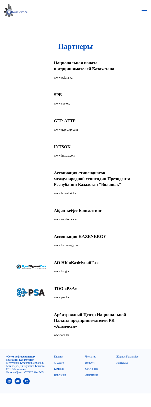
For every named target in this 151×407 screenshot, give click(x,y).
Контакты (122, 362)
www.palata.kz (63, 77)
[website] (9, 383)
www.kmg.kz (62, 271)
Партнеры (60, 374)
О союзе (59, 362)
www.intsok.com (64, 155)
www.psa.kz (61, 297)
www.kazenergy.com (67, 245)
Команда (59, 368)
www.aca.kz (61, 335)
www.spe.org (62, 103)
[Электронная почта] (18, 383)
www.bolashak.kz (65, 193)
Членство (90, 356)
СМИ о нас (91, 368)
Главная (58, 356)
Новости (90, 362)
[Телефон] (26, 383)
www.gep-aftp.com (66, 129)
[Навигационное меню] (144, 11)
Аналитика (91, 374)
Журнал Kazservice (127, 356)
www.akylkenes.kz (66, 219)
